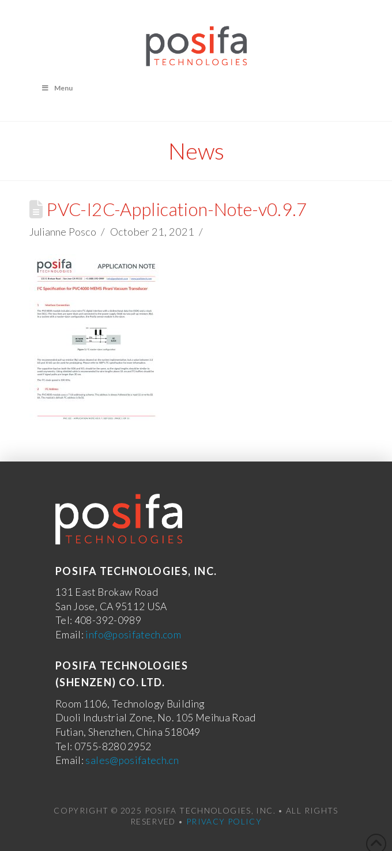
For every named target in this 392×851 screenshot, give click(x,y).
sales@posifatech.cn (132, 760)
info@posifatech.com (133, 635)
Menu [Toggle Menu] (57, 88)
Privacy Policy (224, 821)
